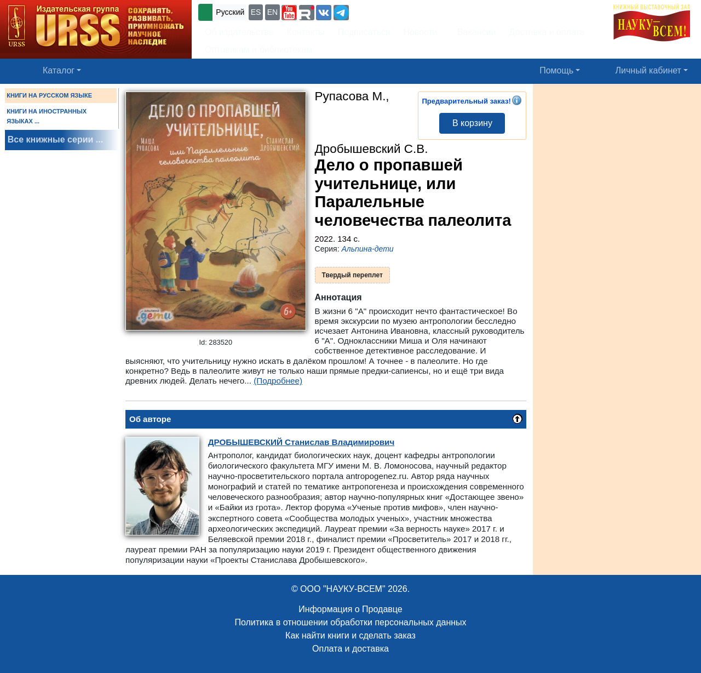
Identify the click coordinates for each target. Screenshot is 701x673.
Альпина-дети (367, 248)
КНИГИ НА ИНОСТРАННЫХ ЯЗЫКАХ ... (47, 116)
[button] (289, 12)
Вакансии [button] (473, 32)
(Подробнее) (278, 380)
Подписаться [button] (364, 32)
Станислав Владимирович (301, 442)
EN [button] (272, 12)
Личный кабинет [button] (648, 70)
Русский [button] (230, 12)
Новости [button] (421, 32)
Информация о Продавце (350, 609)
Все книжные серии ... (55, 139)
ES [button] (256, 12)
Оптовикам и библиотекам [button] (258, 49)
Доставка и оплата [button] (546, 32)
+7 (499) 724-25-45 (391, 11)
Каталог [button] (58, 70)
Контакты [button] (306, 32)
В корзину (472, 123)
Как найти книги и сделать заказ (350, 635)
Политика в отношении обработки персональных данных (350, 622)
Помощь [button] (556, 70)
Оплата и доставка (350, 648)
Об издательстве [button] (239, 32)
